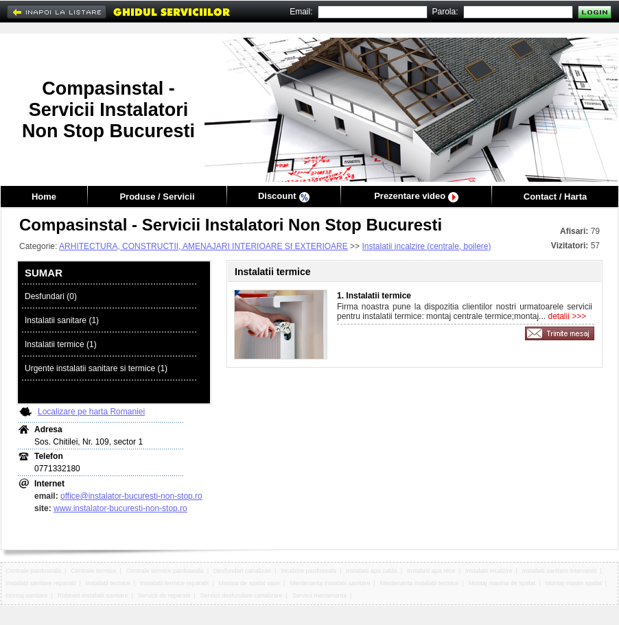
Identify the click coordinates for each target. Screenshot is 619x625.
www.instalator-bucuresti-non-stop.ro (120, 508)
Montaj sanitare (26, 595)
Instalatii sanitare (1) (62, 320)
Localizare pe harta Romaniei (91, 411)
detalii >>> (566, 316)
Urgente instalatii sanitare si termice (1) (96, 368)
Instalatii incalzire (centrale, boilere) (426, 246)
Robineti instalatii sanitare (93, 595)
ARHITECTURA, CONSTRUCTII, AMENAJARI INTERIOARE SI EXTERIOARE (203, 246)
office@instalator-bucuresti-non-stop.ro (131, 496)
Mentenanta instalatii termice (419, 583)
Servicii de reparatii (164, 595)
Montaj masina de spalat (502, 583)
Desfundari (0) (51, 296)
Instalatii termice (108, 583)
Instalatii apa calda (371, 570)
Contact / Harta (555, 196)
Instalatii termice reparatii (174, 583)
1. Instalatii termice (374, 295)
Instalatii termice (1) (61, 344)
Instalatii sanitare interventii (559, 570)
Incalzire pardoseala (308, 570)
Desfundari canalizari (242, 570)
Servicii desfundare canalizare (241, 595)
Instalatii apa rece (431, 570)
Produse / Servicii (156, 196)
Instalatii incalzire (489, 570)
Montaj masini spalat (573, 583)
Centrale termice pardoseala (165, 570)
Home (44, 196)
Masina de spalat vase (250, 583)
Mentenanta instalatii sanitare (330, 583)
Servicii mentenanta (319, 595)
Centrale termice (93, 570)
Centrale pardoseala (33, 570)
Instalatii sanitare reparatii (40, 583)
